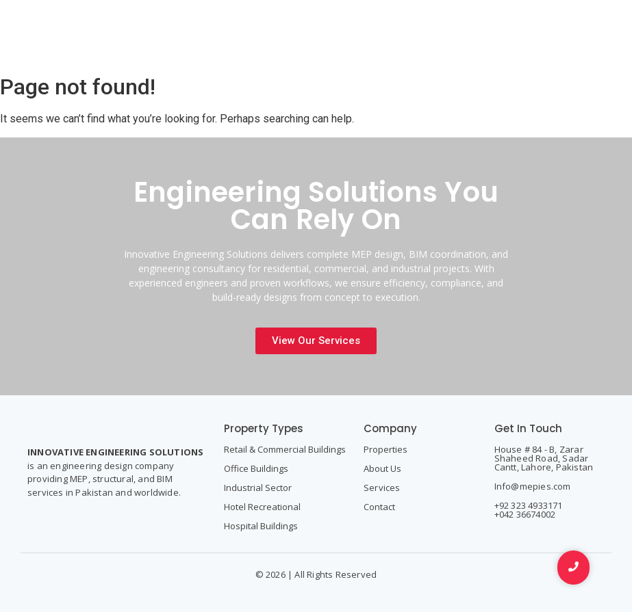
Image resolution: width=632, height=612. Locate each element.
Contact (379, 507)
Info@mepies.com (532, 486)
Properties (385, 449)
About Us (382, 468)
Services (382, 487)
